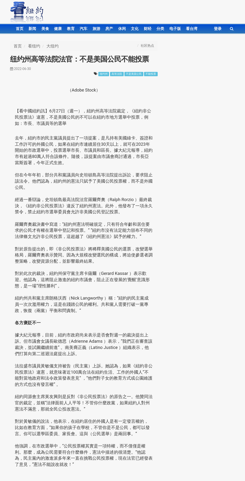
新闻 (32, 28)
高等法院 (116, 73)
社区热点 (147, 45)
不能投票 (150, 73)
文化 (135, 28)
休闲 (122, 28)
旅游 (96, 28)
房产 (109, 28)
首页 (19, 28)
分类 (160, 28)
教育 (71, 28)
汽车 (83, 28)
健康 (58, 28)
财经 (147, 28)
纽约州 (104, 73)
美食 (45, 28)
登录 (218, 28)
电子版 (175, 28)
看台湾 (191, 28)
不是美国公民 (134, 73)
